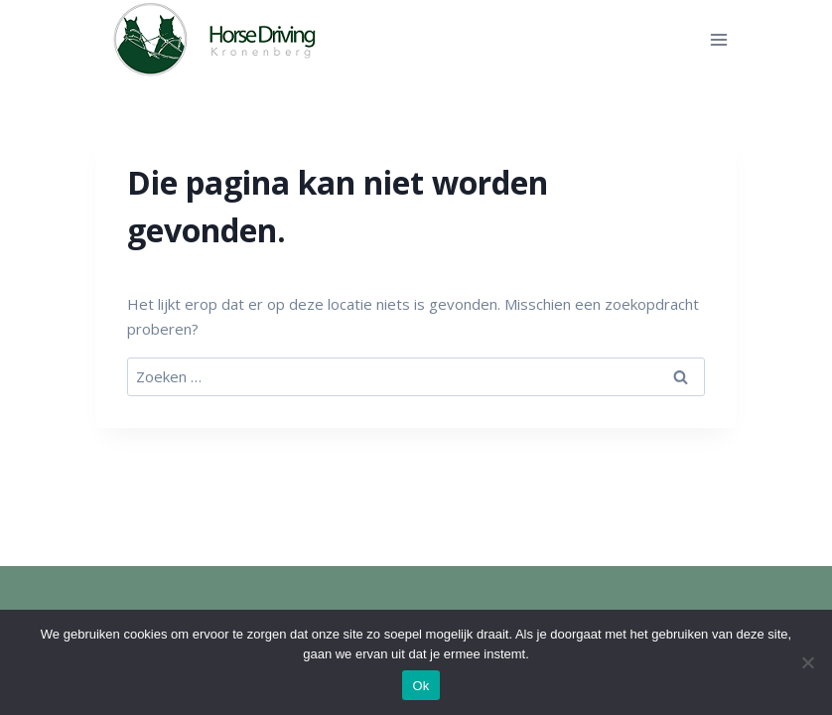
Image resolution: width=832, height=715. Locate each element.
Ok (420, 685)
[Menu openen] (718, 39)
